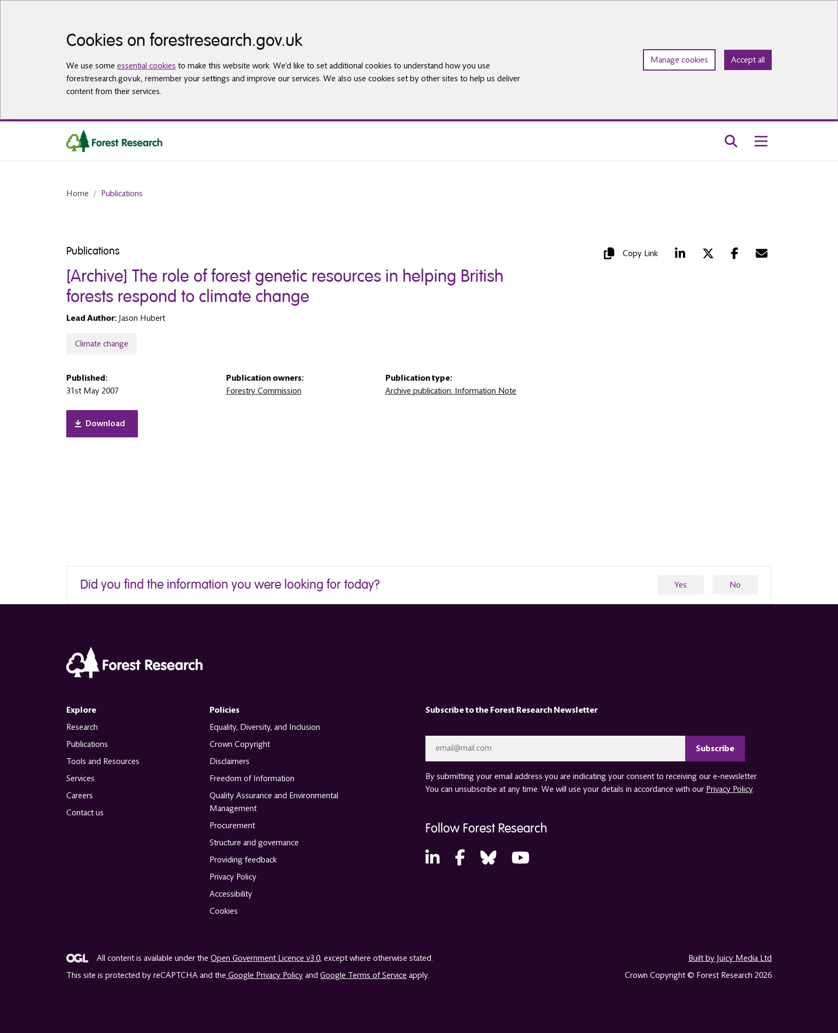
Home (77, 193)
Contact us (85, 813)
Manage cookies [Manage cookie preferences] (679, 60)
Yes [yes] (680, 585)
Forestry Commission (263, 391)
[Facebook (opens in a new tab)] (735, 253)
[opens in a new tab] (102, 423)
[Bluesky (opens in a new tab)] (488, 858)
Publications (122, 193)
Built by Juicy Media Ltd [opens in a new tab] (730, 958)
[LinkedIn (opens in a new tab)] (680, 253)
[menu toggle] (761, 141)
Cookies (224, 911)
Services (80, 778)
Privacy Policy (233, 877)
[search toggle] (731, 141)
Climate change (101, 344)
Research (82, 727)
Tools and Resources (102, 761)
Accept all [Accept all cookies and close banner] (748, 60)
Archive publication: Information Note (450, 391)
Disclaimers (230, 761)
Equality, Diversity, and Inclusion (265, 727)
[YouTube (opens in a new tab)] (520, 858)
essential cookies (146, 66)
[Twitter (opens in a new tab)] (708, 253)
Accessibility (231, 894)
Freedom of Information (252, 778)
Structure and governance (254, 842)
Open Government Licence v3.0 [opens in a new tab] (265, 958)
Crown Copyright (240, 744)
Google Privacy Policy (264, 975)
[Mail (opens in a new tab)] (761, 253)
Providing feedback (243, 860)
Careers (79, 795)
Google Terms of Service (363, 975)
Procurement (232, 825)
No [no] (735, 585)
